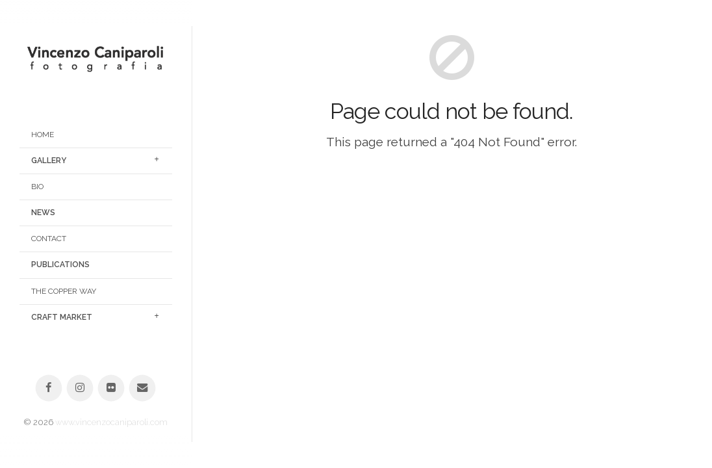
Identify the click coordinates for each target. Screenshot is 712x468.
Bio (37, 186)
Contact (48, 238)
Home (42, 134)
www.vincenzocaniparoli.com (111, 422)
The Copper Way (63, 291)
